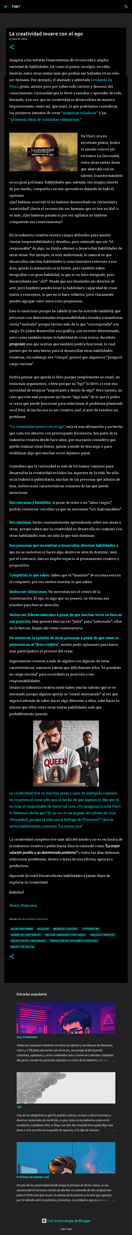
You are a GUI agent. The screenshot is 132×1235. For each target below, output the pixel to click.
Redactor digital (22, 946)
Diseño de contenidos (26, 934)
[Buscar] (126, 7)
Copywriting (90, 928)
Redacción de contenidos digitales (74, 940)
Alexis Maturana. (23, 905)
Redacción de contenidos (28, 940)
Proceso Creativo (102, 934)
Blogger (43, 928)
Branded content (65, 928)
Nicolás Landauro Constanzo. (33, 919)
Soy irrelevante (27, 1037)
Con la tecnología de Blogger (66, 1221)
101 (19, 1107)
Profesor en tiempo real (33, 1177)
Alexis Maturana (22, 928)
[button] (11, 47)
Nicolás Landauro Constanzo (65, 934)
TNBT (16, 6)
